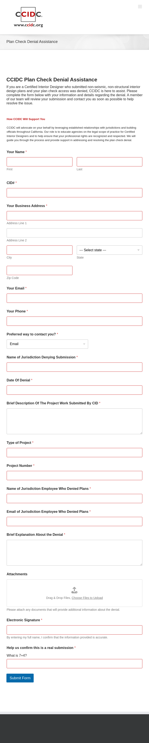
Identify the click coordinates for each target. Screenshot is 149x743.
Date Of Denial (19, 380)
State (80, 257)
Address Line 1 (17, 223)
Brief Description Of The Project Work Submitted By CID (53, 403)
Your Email (17, 288)
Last (79, 169)
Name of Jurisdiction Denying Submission (42, 357)
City (9, 257)
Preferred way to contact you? (32, 334)
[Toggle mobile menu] (140, 6)
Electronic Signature (24, 620)
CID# (12, 183)
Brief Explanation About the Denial (36, 534)
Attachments (17, 574)
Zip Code (13, 278)
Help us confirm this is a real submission (41, 648)
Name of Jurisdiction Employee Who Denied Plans (49, 488)
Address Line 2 (17, 240)
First (9, 169)
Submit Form (20, 678)
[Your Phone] (74, 321)
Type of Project (20, 443)
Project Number (21, 465)
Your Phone (17, 311)
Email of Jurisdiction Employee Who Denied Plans (49, 511)
